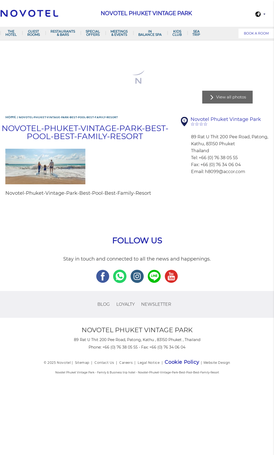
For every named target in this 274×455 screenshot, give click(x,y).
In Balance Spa (150, 33)
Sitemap (82, 363)
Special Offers (93, 33)
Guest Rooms (33, 33)
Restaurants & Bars (62, 33)
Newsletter (156, 304)
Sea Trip (196, 33)
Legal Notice (149, 363)
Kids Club (177, 33)
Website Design (216, 363)
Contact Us (104, 363)
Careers (126, 363)
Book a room (256, 33)
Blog (103, 304)
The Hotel (11, 33)
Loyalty (125, 304)
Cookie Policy (182, 362)
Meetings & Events (119, 33)
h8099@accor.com (225, 171)
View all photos (231, 97)
